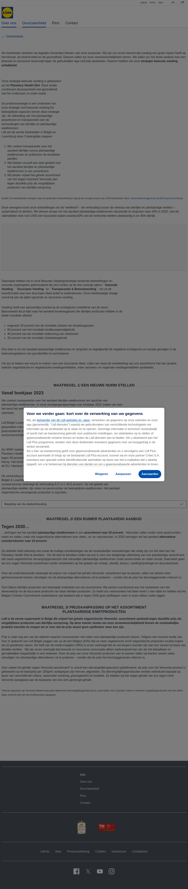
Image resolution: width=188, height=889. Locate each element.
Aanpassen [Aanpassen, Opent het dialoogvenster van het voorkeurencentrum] (123, 474)
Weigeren (101, 474)
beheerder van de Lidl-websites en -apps (63, 420)
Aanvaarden (149, 474)
